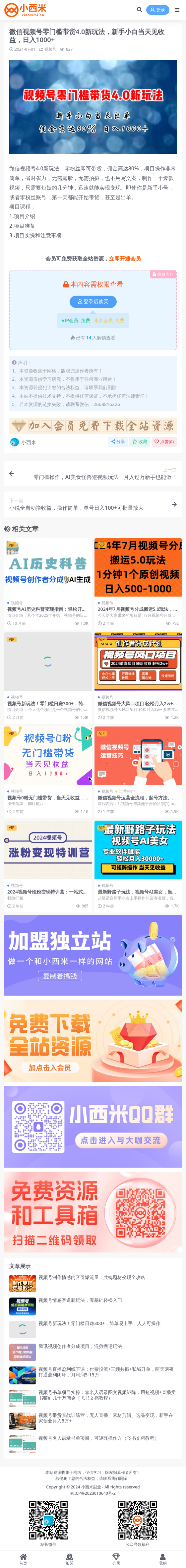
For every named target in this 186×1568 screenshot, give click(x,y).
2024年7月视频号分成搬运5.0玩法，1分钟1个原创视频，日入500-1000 (137, 612)
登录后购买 (93, 301)
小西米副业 (91, 1487)
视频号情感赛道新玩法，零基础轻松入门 (80, 1300)
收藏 (139, 441)
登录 (158, 10)
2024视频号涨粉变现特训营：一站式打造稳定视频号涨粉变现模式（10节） (47, 894)
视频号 (50, 49)
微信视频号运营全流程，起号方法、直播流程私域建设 (137, 800)
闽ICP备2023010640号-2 (93, 1493)
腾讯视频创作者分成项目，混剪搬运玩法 (80, 1346)
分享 (118, 441)
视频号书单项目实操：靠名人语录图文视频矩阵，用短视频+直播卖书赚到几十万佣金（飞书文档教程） (107, 1395)
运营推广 (127, 791)
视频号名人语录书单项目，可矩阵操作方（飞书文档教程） (98, 1438)
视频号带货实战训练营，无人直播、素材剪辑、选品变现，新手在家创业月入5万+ (105, 1418)
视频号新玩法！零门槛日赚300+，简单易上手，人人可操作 (47, 706)
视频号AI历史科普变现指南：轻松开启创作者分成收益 (47, 612)
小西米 (22, 442)
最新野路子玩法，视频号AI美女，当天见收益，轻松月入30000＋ (137, 894)
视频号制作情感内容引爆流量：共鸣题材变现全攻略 (91, 1277)
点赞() (164, 441)
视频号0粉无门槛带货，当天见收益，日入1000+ (45, 800)
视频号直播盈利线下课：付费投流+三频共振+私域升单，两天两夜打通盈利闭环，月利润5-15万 (106, 1372)
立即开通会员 (125, 258)
